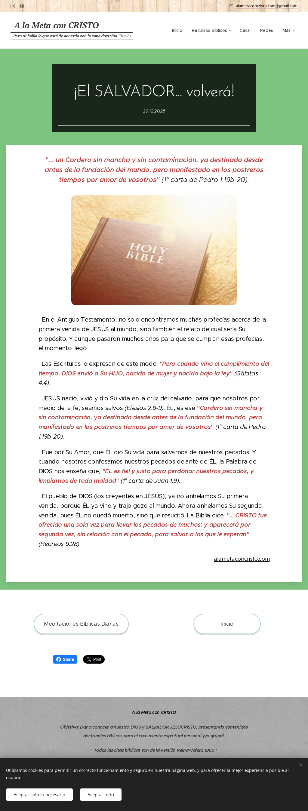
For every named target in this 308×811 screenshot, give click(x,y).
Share (65, 659)
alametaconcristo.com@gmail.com (266, 5)
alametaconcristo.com (242, 559)
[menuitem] (178, 30)
